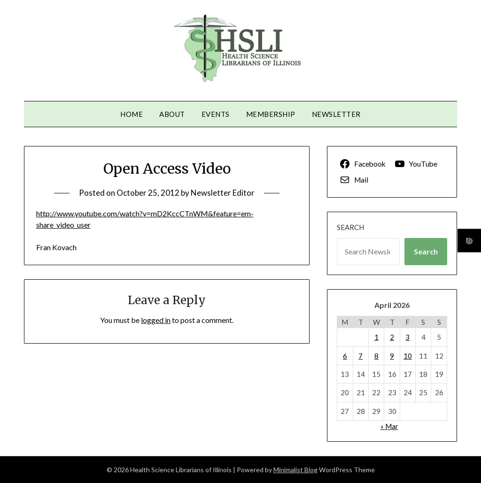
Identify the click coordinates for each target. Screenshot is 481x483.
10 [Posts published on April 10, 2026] (407, 356)
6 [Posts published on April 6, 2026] (345, 356)
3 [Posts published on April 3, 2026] (407, 337)
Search (350, 227)
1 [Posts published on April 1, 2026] (376, 337)
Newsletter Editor (223, 193)
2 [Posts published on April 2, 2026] (392, 337)
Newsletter (336, 114)
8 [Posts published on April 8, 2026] (376, 356)
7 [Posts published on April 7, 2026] (360, 356)
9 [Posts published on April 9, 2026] (392, 356)
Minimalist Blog (295, 470)
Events (216, 114)
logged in (156, 319)
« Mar (389, 426)
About (172, 114)
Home (131, 114)
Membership (270, 114)
